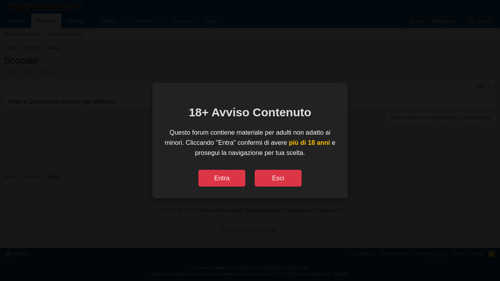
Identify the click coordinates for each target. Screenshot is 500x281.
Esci (278, 177)
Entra (221, 177)
